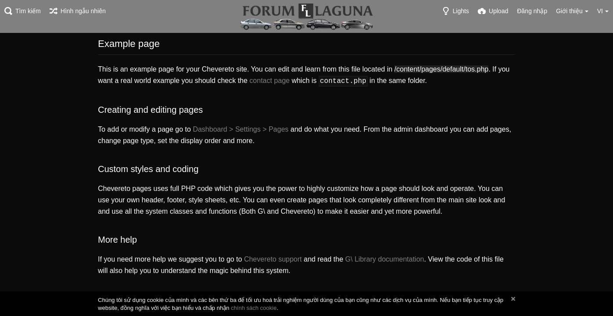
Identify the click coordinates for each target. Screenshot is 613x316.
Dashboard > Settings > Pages (240, 128)
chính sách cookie (254, 308)
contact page (269, 80)
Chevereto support (273, 258)
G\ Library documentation (384, 258)
